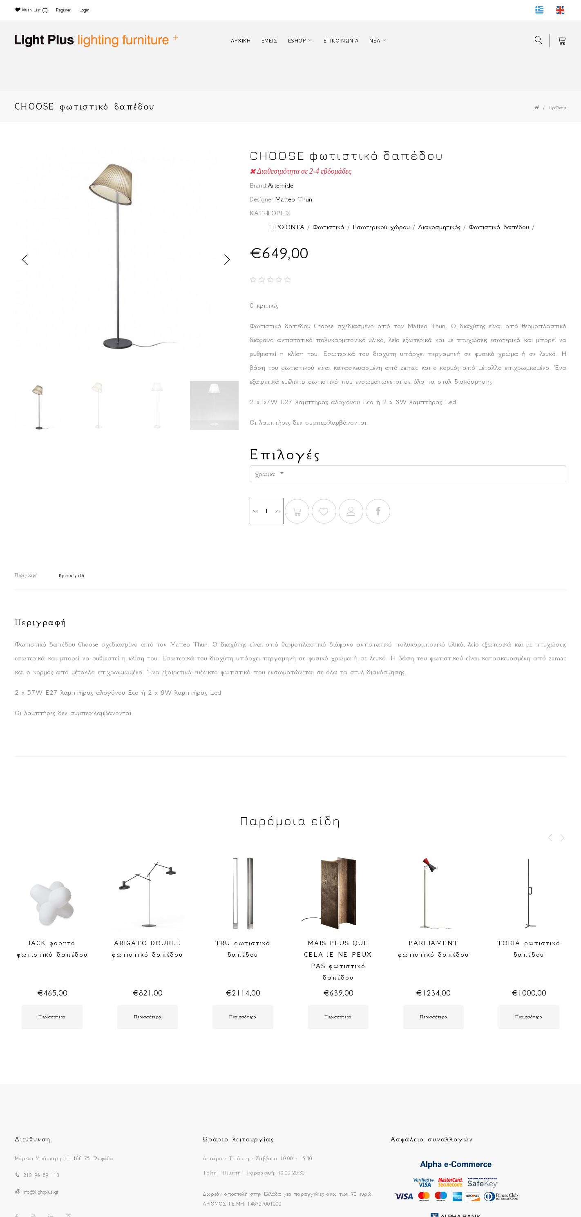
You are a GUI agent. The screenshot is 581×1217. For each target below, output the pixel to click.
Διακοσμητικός (439, 227)
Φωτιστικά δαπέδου (499, 227)
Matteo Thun (293, 199)
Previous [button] (25, 260)
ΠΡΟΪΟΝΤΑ (287, 227)
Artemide (280, 185)
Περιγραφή (26, 575)
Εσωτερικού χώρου (381, 227)
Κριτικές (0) (71, 575)
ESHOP (297, 41)
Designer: (262, 199)
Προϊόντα (557, 107)
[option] (126, 251)
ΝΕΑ (374, 41)
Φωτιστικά (328, 227)
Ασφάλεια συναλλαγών (432, 1139)
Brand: (259, 185)
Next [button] (227, 260)
